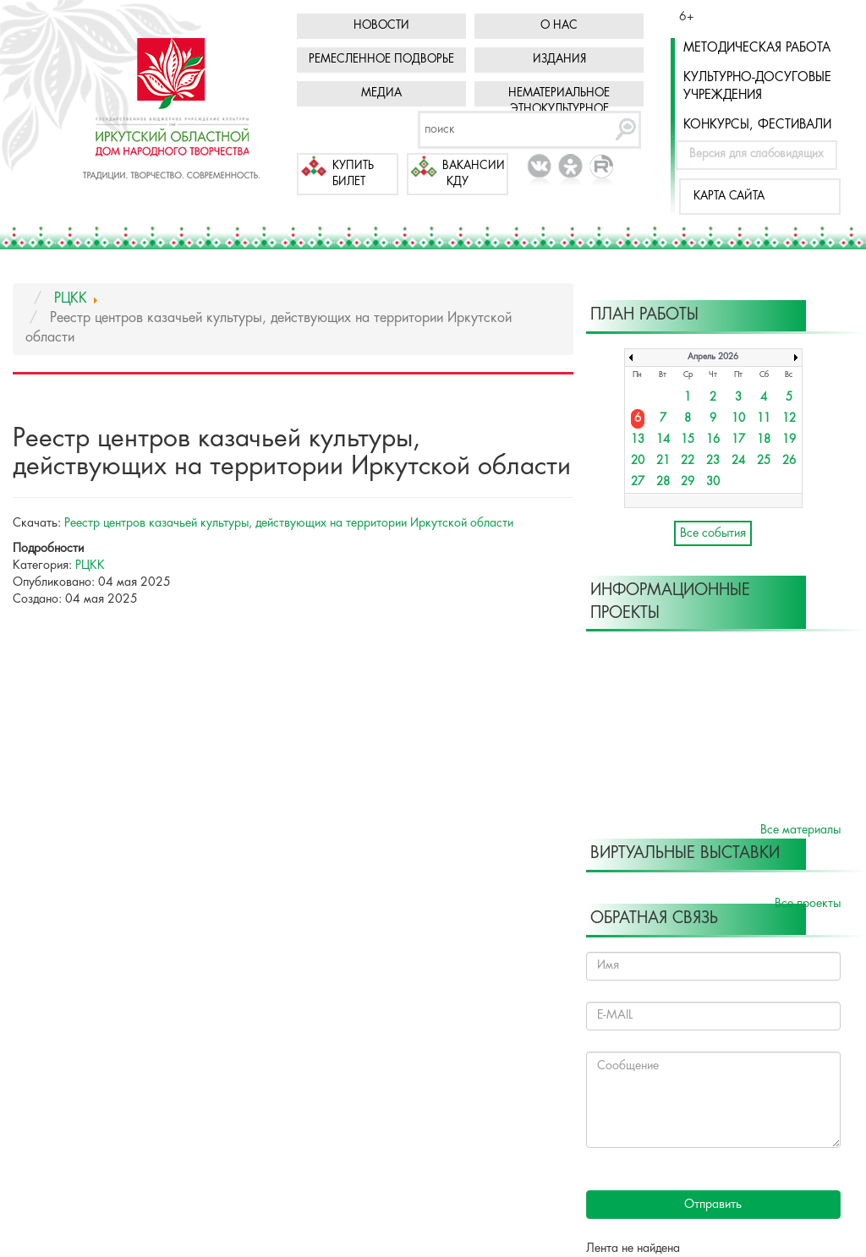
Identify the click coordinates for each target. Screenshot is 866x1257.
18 (763, 440)
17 (738, 440)
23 (713, 461)
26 (789, 461)
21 (663, 461)
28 (663, 482)
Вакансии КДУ (473, 174)
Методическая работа (756, 48)
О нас (559, 25)
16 (713, 440)
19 (789, 440)
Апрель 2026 (713, 357)
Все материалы (800, 830)
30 (713, 482)
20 (637, 461)
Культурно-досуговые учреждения (757, 86)
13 (637, 440)
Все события (713, 533)
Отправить (713, 1204)
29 (687, 482)
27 (637, 482)
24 (738, 461)
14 (663, 440)
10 (738, 419)
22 (687, 461)
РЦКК (90, 565)
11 (763, 419)
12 (789, 419)
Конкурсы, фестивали (757, 125)
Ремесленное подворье (381, 59)
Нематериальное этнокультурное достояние (559, 109)
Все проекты (808, 903)
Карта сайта (729, 196)
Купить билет (353, 174)
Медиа (381, 93)
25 (763, 461)
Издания (559, 59)
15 (687, 440)
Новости (381, 25)
